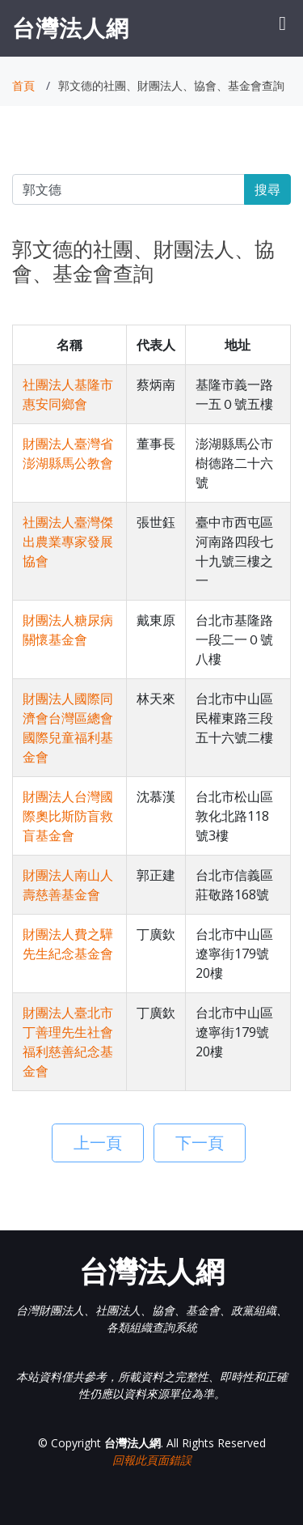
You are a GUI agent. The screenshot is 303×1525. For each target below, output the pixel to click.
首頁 (23, 85)
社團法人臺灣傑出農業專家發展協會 (68, 541)
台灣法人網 (70, 27)
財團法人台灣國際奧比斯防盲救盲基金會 (68, 816)
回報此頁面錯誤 (151, 1460)
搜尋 (267, 189)
